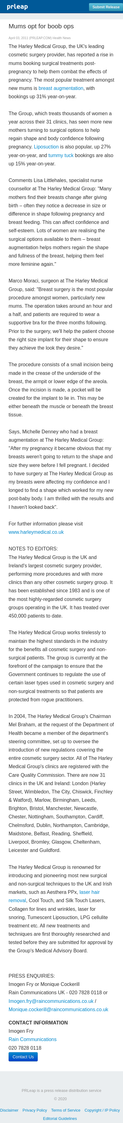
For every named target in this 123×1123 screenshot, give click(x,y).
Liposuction (46, 146)
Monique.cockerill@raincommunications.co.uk (58, 1009)
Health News (62, 38)
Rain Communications (33, 1039)
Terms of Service (65, 1110)
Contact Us (23, 1056)
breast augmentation (61, 88)
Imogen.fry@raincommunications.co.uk (51, 1001)
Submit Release (106, 7)
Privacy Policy (35, 1110)
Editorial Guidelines (60, 1118)
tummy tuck (61, 155)
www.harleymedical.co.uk (36, 532)
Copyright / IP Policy (102, 1110)
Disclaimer (9, 1110)
